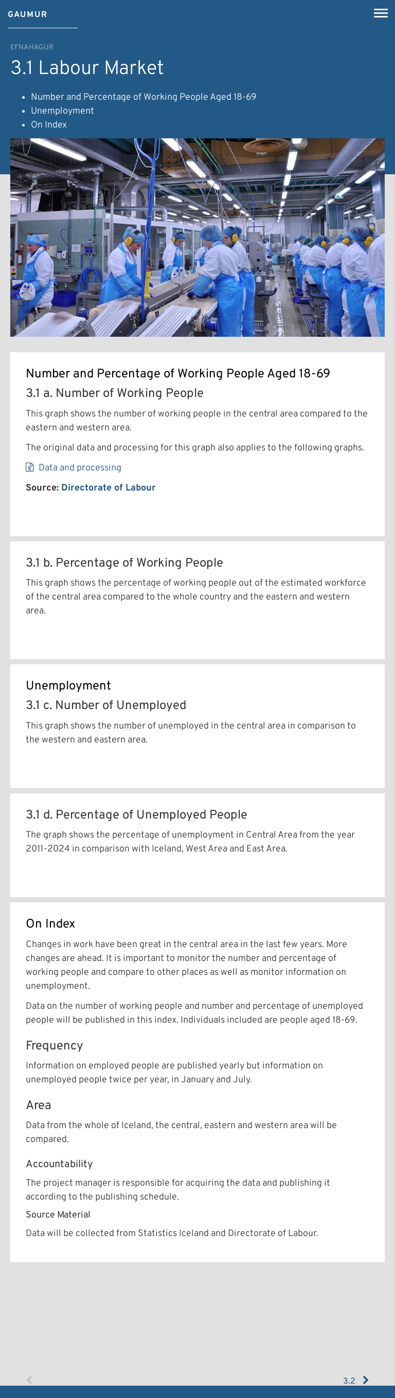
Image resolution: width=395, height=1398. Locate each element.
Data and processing (80, 468)
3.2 (356, 1381)
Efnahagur (31, 47)
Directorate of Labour (108, 488)
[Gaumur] (28, 11)
